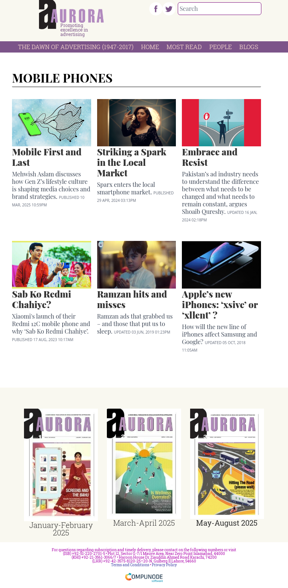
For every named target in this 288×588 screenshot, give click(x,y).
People (220, 47)
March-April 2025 (144, 523)
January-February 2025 (61, 528)
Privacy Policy (164, 564)
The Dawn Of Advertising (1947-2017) (76, 47)
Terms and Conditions (130, 564)
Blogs (248, 47)
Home (150, 47)
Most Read (184, 47)
